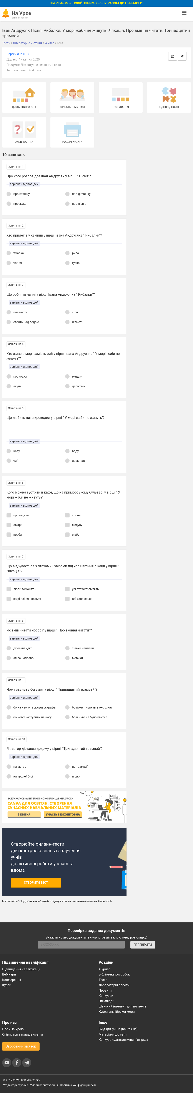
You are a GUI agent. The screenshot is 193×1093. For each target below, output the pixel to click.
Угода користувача (15, 1085)
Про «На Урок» (13, 1029)
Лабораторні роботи (114, 985)
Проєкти (105, 990)
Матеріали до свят (113, 1034)
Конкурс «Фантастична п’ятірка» (123, 1040)
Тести (103, 980)
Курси (6, 985)
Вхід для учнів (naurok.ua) (118, 1029)
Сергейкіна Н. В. (18, 54)
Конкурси (106, 996)
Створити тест (36, 882)
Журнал (104, 969)
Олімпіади (106, 1001)
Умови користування (44, 1085)
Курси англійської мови (117, 1012)
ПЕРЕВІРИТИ (143, 945)
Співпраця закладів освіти (22, 1034)
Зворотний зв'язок (21, 1046)
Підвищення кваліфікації (21, 969)
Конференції (11, 980)
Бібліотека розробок (114, 974)
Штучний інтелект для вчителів (122, 1006)
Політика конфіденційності (78, 1085)
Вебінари (9, 974)
